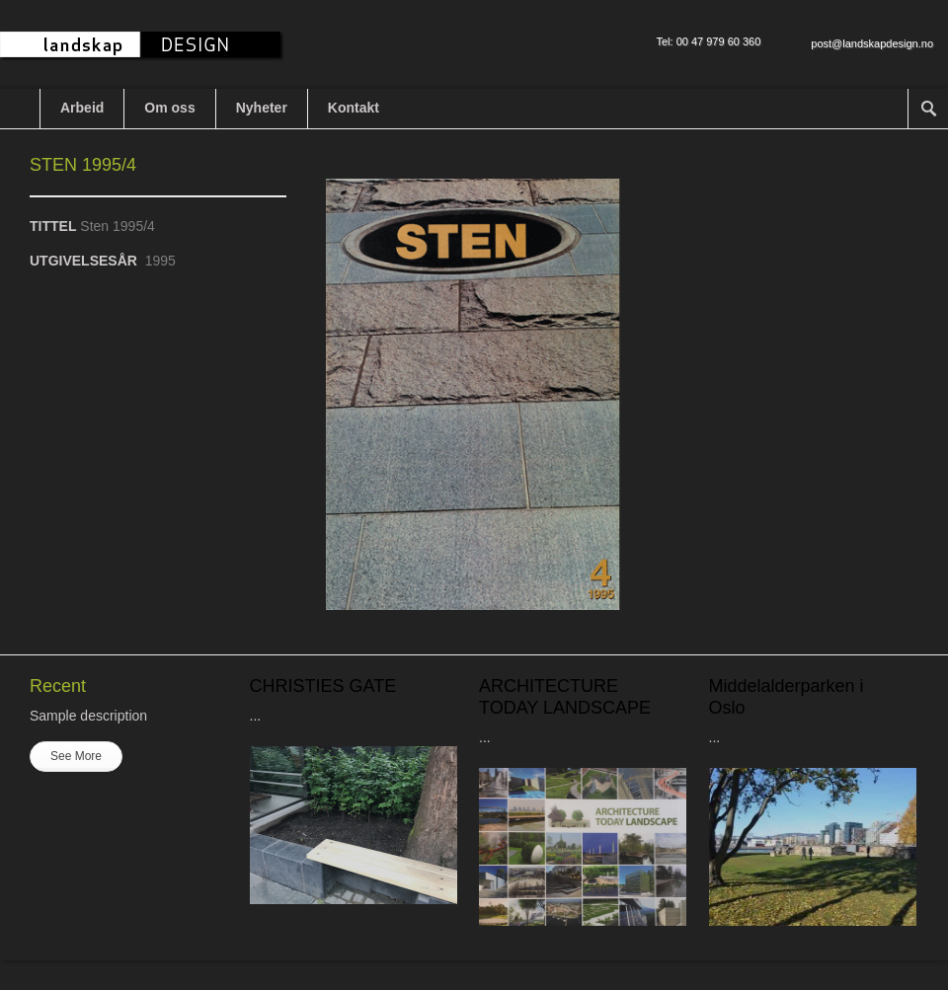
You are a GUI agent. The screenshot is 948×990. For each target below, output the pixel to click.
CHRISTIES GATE (323, 686)
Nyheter (261, 107)
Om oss (169, 107)
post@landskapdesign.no (872, 43)
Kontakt (353, 107)
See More (76, 756)
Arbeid (82, 107)
